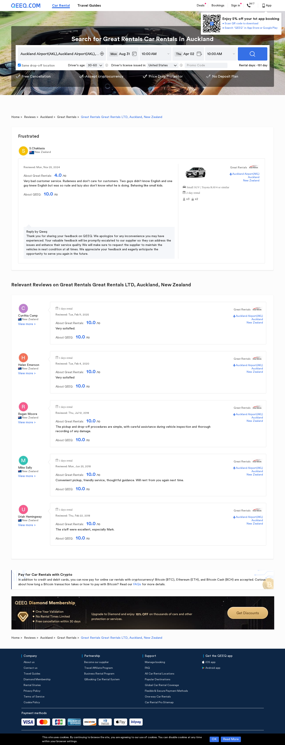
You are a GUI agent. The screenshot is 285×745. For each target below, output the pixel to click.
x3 (188, 199)
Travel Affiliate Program (98, 668)
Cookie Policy (32, 702)
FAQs (137, 584)
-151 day (261, 65)
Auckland (46, 117)
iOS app (210, 662)
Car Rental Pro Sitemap (159, 702)
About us (29, 662)
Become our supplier (96, 662)
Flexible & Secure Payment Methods (166, 691)
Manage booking (155, 662)
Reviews (30, 117)
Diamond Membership (37, 679)
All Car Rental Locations (159, 673)
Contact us (30, 668)
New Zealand (251, 180)
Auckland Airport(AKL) (245, 174)
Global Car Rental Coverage (162, 685)
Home (15, 117)
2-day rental (193, 192)
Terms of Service (34, 696)
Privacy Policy (32, 691)
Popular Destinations (157, 679)
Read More (231, 739)
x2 (196, 199)
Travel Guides (89, 5)
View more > (27, 324)
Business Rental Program (99, 673)
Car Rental (61, 5)
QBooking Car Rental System (102, 679)
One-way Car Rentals (158, 696)
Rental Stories (32, 685)
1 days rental (66, 308)
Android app (212, 668)
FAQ (147, 668)
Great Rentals (66, 117)
